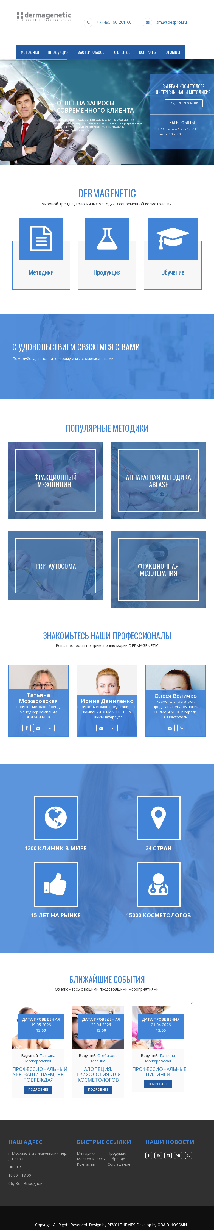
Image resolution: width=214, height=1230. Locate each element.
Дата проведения (41, 1025)
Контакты (148, 52)
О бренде (116, 1158)
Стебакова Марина (104, 1058)
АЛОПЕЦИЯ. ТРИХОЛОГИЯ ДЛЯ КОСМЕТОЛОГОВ (98, 1074)
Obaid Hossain (172, 1224)
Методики (30, 52)
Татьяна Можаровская (40, 1058)
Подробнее (67, 138)
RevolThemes (121, 1224)
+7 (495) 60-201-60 (114, 22)
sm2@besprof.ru (171, 22)
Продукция (58, 52)
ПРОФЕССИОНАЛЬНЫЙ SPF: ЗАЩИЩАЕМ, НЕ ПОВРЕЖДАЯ (39, 1074)
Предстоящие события (183, 103)
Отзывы (172, 52)
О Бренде (122, 52)
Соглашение (119, 1164)
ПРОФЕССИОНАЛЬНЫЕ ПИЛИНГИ (159, 1072)
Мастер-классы (91, 52)
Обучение (172, 272)
